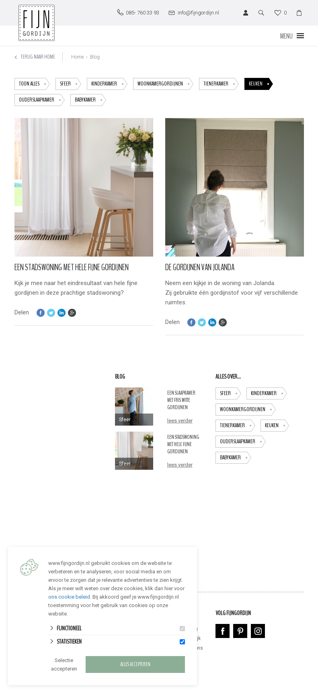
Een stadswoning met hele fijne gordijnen (71, 267)
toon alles (34, 84)
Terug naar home (34, 57)
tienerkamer (221, 84)
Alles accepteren (135, 664)
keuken (261, 84)
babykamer (90, 100)
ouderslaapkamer (42, 100)
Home (77, 57)
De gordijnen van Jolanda (199, 267)
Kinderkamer (109, 84)
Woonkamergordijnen (165, 84)
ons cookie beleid (69, 597)
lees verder (180, 421)
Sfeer (70, 84)
